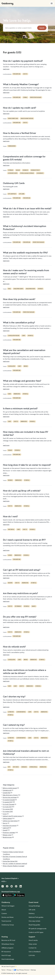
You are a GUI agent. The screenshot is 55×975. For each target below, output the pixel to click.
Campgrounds (7, 790)
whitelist (40, 288)
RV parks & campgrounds (37, 928)
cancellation (11, 366)
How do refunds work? (14, 646)
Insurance (25, 170)
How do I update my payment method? (23, 60)
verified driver (11, 146)
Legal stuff (6, 828)
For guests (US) (16, 74)
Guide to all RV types (36, 932)
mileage (10, 450)
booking (10, 480)
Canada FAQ (6, 793)
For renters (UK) (8, 811)
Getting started (7, 818)
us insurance (40, 173)
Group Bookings (34, 906)
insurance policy (35, 170)
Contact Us (32, 948)
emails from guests (18, 288)
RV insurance (6, 951)
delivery (10, 582)
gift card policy (12, 193)
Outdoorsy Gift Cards (14, 183)
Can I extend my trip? (14, 724)
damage (18, 170)
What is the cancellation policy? (19, 322)
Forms (5, 814)
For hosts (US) (26, 198)
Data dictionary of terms (10, 795)
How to (25, 74)
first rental (11, 529)
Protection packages (35, 97)
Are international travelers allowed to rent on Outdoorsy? (26, 752)
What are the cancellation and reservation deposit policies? (24, 352)
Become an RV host (8, 940)
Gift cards (32, 909)
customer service (21, 711)
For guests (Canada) (9, 800)
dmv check (16, 767)
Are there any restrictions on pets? (20, 593)
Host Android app (7, 959)
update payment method (27, 118)
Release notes (7, 835)
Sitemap (33, 970)
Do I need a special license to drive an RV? (24, 539)
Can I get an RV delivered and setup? (21, 569)
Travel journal (6, 921)
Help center (33, 944)
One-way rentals (34, 921)
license (10, 555)
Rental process (7, 837)
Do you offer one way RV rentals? (19, 616)
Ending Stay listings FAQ (10, 861)
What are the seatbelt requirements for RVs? (25, 252)
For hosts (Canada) (8, 804)
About (3, 909)
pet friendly (18, 606)
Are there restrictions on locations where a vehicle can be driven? (24, 671)
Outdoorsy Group (7, 925)
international (33, 767)
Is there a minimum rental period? (20, 408)
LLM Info (32, 955)
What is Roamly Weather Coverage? (21, 84)
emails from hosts (30, 288)
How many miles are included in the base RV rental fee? (25, 433)
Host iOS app (6, 955)
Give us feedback (34, 951)
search (34, 606)
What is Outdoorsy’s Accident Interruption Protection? (24, 227)
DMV (9, 767)
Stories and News (7, 917)
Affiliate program (7, 948)
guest (23, 335)
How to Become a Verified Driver (19, 133)
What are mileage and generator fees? (22, 380)
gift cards (21, 193)
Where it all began (7, 906)
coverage (10, 170)
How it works (33, 940)
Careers (4, 913)
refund (25, 366)
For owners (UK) (8, 809)
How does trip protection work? (19, 299)
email (9, 288)
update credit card (13, 118)
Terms (3, 970)
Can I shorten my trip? (14, 696)
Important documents (9, 825)
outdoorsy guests (12, 173)
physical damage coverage (27, 173)
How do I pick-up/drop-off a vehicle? (22, 490)
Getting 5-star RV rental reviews (12, 816)
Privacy (9, 970)
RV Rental (30, 335)
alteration (11, 711)
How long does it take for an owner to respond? (27, 464)
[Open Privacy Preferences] (21, 970)
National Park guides (36, 917)
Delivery (31, 913)
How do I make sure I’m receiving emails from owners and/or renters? (26, 272)
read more (6, 69)
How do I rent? (10, 516)
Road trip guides (34, 925)
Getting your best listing (10, 821)
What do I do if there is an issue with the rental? (27, 208)
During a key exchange (10, 797)
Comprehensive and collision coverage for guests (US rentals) (24, 158)
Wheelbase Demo (7, 944)
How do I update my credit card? (19, 107)
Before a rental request (10, 788)
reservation (17, 393)
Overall (25, 97)
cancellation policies (13, 335)
